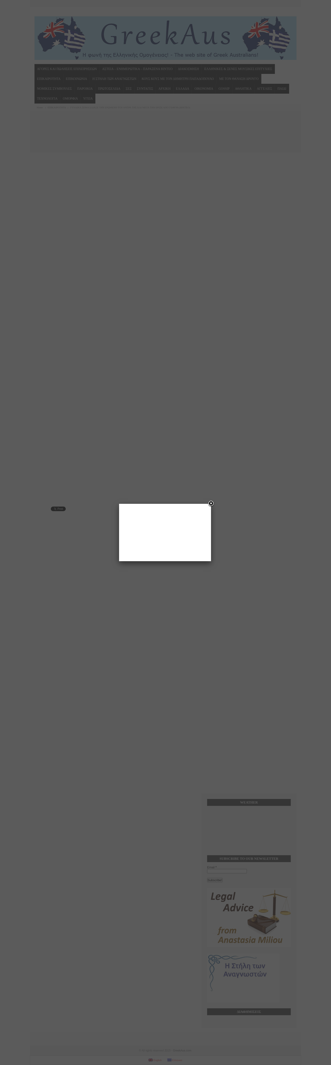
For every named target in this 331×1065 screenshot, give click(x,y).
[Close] (211, 503)
